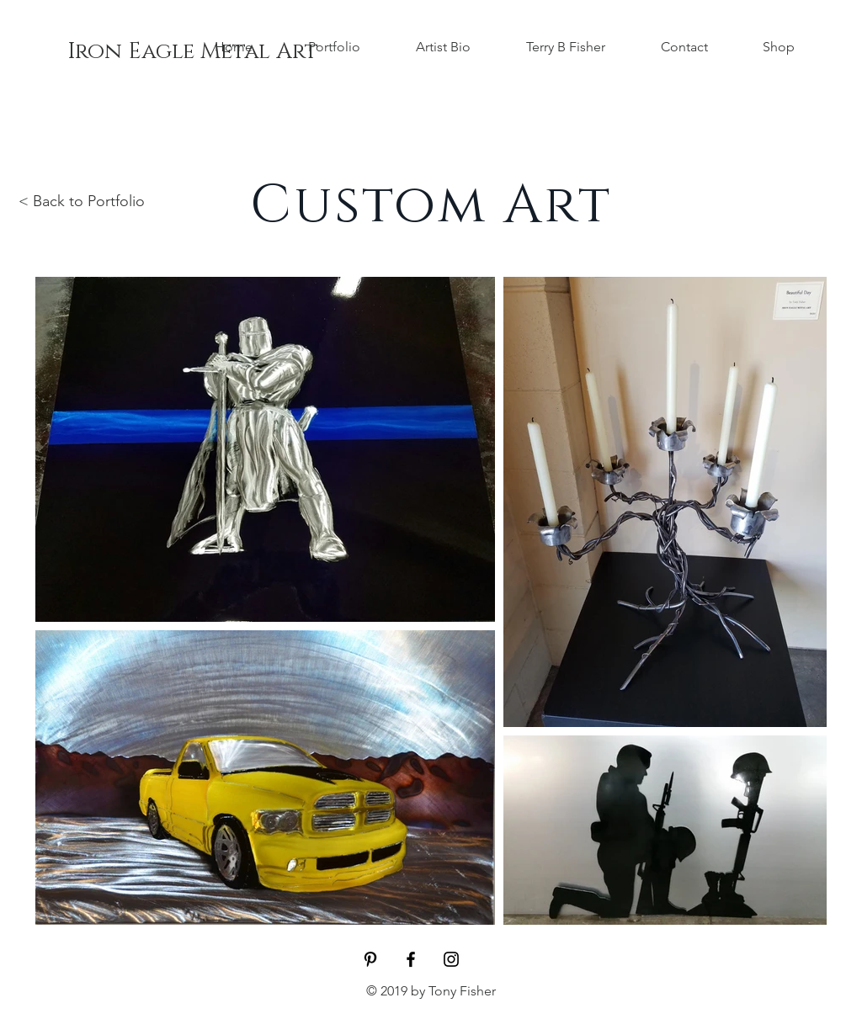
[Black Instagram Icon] (451, 959)
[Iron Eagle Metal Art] (192, 52)
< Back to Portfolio (82, 201)
